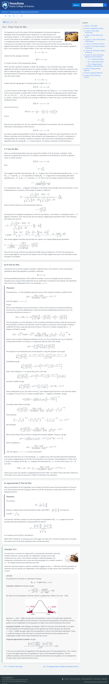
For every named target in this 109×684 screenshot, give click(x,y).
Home (6, 22)
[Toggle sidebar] (5, 16)
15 (11, 22)
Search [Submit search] (105, 5)
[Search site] (92, 5)
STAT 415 (5, 12)
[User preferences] (14, 16)
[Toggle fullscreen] (18, 16)
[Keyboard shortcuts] (10, 16)
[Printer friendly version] (22, 16)
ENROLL (76, 5)
